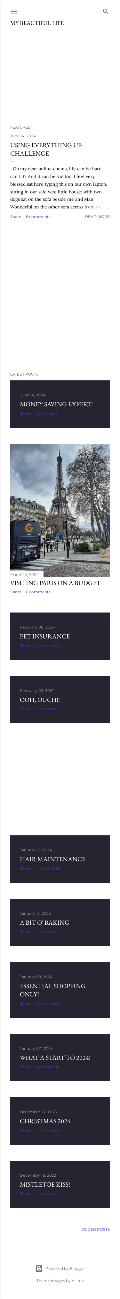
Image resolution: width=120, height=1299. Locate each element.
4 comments (48, 868)
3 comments (48, 1130)
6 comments (38, 216)
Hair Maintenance (52, 859)
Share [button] (15, 216)
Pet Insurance (45, 636)
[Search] (106, 10)
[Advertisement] (60, 296)
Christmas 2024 (45, 1121)
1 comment (46, 413)
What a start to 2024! (55, 1057)
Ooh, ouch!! (40, 699)
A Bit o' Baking (44, 922)
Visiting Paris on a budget (55, 583)
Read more (97, 216)
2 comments (48, 645)
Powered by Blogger (60, 1268)
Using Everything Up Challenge (46, 149)
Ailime (78, 1280)
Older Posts (96, 1229)
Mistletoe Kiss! (45, 1184)
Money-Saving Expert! (56, 404)
